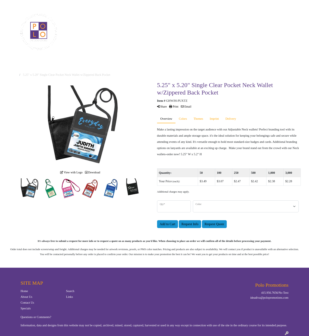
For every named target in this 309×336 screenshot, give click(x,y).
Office (190, 18)
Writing (236, 18)
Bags (149, 18)
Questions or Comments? (36, 317)
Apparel (131, 18)
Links (69, 296)
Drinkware (169, 18)
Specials (26, 308)
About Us (26, 296)
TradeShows (212, 18)
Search (254, 4)
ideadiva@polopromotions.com (269, 297)
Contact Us (22, 4)
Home (8, 4)
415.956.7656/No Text (275, 292)
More (253, 18)
